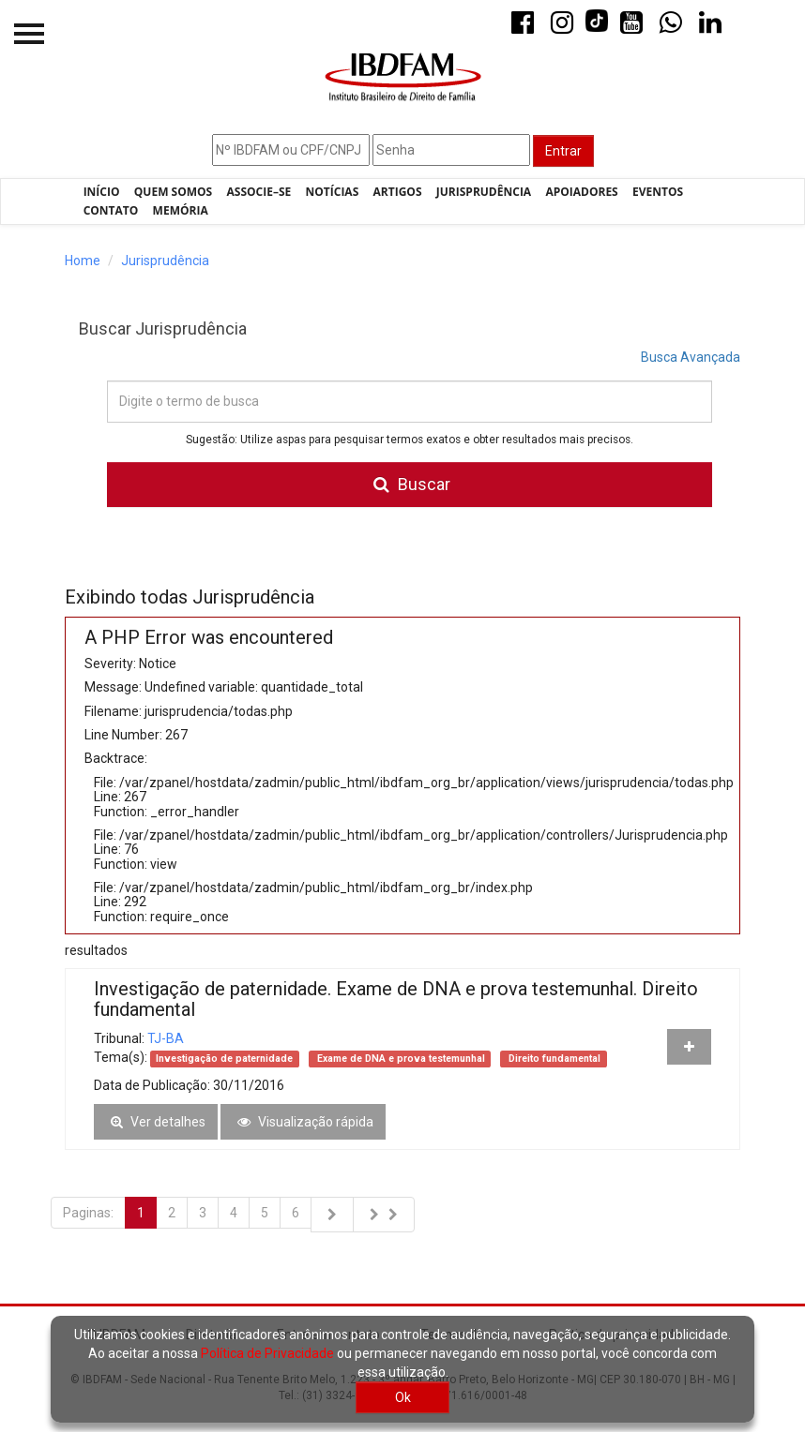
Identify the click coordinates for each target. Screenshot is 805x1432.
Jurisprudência (483, 192)
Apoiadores (581, 192)
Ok (403, 1397)
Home (82, 260)
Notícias (332, 192)
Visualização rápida (303, 1122)
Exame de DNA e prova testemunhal (399, 1058)
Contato (111, 210)
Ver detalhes (155, 1122)
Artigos (397, 192)
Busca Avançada (690, 357)
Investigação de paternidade (224, 1058)
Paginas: (88, 1212)
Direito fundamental (553, 1058)
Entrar (563, 150)
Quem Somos (173, 192)
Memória (180, 210)
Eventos (657, 192)
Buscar (409, 484)
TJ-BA (165, 1038)
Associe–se (259, 192)
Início (102, 192)
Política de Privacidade (267, 1353)
